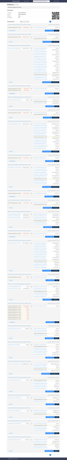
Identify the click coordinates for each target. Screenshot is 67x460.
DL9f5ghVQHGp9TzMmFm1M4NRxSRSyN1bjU (40, 364)
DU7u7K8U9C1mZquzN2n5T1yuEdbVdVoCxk (40, 61)
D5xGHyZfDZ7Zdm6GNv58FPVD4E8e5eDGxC (40, 330)
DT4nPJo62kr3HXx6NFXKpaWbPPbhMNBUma (40, 127)
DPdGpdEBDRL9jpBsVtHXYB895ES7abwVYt (40, 143)
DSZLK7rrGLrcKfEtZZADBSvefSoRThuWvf (40, 130)
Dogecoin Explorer (16, 1)
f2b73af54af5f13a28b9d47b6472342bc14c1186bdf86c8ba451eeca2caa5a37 (19, 377)
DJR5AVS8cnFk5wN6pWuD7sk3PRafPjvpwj (14, 217)
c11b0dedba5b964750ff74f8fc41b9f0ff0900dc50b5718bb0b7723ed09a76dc (19, 230)
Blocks (25, 1)
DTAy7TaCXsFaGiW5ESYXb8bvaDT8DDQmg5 (40, 170)
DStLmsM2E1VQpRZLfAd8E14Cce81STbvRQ (14, 328)
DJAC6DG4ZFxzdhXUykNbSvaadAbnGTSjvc (40, 222)
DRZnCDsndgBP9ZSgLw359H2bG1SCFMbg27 (40, 294)
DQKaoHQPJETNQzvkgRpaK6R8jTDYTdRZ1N (40, 182)
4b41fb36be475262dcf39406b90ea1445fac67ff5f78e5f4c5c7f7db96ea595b (19, 240)
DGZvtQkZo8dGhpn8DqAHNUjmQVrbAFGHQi (14, 214)
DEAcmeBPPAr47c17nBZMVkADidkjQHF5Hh (40, 51)
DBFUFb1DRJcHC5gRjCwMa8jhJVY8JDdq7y (40, 254)
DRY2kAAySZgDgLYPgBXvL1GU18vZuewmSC (40, 439)
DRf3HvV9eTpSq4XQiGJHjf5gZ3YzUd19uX (40, 64)
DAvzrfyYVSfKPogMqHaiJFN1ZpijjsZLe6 (40, 69)
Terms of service (15, 458)
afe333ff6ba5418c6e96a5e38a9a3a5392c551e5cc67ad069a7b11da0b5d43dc (19, 24)
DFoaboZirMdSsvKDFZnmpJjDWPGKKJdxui (40, 243)
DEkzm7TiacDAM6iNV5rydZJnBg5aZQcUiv (40, 59)
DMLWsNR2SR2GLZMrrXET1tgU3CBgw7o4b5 (40, 264)
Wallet (55, 1)
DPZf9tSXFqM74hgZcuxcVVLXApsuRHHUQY (40, 277)
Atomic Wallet (10, 458)
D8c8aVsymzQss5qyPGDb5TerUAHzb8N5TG (40, 233)
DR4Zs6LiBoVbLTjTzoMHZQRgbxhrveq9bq (14, 215)
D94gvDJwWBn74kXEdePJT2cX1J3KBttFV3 (40, 103)
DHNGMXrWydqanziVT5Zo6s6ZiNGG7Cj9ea (40, 256)
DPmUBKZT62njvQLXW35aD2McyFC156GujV (40, 138)
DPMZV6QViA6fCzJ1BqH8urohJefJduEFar (14, 243)
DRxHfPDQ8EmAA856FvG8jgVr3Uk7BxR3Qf (40, 135)
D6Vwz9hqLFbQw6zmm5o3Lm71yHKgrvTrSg (40, 441)
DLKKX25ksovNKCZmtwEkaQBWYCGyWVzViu (40, 335)
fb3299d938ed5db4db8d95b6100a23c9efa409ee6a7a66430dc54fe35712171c (19, 420)
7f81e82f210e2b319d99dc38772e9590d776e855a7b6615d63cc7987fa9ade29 (19, 325)
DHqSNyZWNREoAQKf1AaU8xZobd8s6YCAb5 (40, 75)
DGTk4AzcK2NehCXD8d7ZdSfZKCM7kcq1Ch (40, 352)
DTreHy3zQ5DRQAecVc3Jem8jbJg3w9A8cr (40, 267)
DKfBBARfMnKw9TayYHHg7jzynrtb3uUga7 (40, 401)
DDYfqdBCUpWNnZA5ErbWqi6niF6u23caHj (40, 412)
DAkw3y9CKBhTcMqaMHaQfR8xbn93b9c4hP (40, 175)
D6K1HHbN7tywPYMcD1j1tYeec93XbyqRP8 (40, 288)
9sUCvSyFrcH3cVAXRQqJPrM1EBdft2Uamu (40, 328)
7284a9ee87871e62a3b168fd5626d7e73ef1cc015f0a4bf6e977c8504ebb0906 (19, 361)
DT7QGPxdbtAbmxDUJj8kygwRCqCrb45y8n (40, 48)
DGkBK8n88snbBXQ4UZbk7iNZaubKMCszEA (40, 410)
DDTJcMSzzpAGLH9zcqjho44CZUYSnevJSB (40, 169)
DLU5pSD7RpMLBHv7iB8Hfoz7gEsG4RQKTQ (40, 251)
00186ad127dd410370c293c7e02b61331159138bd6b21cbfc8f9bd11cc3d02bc (19, 303)
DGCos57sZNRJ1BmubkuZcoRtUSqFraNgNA (40, 183)
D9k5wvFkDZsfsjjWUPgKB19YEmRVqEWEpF (14, 439)
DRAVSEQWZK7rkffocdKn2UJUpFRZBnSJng (40, 349)
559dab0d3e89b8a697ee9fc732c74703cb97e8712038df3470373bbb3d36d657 (19, 190)
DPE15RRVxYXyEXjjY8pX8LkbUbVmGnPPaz (14, 380)
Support (58, 1)
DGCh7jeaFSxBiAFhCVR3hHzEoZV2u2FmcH (40, 167)
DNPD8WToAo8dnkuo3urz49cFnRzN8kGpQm (40, 132)
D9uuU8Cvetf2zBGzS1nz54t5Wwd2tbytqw (40, 54)
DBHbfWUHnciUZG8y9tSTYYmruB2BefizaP (40, 365)
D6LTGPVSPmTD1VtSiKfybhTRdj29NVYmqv (14, 364)
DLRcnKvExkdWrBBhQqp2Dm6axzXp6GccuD (40, 67)
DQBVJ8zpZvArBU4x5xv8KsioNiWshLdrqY (40, 249)
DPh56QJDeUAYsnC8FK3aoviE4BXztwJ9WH (40, 180)
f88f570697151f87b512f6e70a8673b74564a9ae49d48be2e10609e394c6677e (19, 211)
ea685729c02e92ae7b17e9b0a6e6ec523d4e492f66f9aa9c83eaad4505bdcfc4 (19, 121)
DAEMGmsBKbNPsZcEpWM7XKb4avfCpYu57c (40, 370)
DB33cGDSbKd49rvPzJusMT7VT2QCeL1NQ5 (40, 286)
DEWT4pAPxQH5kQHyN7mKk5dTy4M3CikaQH (40, 146)
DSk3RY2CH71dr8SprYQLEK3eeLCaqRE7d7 (40, 177)
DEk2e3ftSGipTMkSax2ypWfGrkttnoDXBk (40, 430)
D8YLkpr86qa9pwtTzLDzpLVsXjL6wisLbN (40, 344)
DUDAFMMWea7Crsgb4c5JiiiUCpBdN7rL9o (40, 246)
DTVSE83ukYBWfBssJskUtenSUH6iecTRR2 (40, 140)
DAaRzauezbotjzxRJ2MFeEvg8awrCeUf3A (40, 215)
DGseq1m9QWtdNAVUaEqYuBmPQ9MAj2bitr (40, 193)
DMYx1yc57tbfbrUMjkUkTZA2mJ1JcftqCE (40, 381)
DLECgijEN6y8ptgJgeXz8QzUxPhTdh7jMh (40, 56)
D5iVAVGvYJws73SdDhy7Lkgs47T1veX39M (14, 288)
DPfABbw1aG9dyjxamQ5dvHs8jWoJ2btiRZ (40, 172)
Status (28, 1)
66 (57, 21)
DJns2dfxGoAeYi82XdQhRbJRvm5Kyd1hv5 (40, 53)
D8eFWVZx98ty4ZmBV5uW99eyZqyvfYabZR (40, 72)
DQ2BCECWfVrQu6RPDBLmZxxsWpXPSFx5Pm (41, 351)
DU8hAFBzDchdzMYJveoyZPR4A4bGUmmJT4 (41, 386)
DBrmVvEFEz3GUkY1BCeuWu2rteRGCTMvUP (40, 367)
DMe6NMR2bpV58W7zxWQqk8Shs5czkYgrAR (40, 383)
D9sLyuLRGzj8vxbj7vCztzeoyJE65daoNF (40, 257)
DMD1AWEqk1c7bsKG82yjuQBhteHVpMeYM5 (40, 214)
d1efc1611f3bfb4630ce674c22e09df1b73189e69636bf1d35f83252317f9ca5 (19, 200)
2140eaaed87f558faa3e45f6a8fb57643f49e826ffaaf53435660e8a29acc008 (19, 155)
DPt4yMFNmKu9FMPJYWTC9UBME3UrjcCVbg (14, 423)
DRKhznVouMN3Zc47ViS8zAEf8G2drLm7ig (40, 217)
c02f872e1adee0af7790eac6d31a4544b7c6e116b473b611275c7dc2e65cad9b (19, 34)
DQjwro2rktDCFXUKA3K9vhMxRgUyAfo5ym (14, 410)
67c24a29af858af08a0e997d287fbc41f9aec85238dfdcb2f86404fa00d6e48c (19, 45)
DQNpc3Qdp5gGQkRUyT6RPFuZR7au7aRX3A (40, 125)
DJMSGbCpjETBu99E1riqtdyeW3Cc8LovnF (40, 148)
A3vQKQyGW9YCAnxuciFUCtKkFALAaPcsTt (40, 296)
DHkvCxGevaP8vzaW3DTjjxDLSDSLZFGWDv (40, 354)
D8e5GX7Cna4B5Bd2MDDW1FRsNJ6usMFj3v (40, 66)
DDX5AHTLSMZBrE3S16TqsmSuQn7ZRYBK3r (15, 167)
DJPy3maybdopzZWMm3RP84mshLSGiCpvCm (41, 293)
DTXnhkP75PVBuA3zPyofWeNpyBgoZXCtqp (40, 112)
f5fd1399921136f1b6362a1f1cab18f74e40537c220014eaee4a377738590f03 (19, 274)
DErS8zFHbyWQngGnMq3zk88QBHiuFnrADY (40, 244)
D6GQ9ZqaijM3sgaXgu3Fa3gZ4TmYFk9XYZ (40, 77)
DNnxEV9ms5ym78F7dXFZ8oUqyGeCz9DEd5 (40, 27)
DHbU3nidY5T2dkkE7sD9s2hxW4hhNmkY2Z (14, 48)
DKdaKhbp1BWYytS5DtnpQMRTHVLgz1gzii (40, 446)
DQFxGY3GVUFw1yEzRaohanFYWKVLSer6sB (40, 259)
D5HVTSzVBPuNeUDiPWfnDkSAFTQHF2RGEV (40, 428)
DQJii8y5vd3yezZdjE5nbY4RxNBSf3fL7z (40, 133)
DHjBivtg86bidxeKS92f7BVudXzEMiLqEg (14, 344)
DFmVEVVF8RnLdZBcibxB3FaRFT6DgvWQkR (40, 262)
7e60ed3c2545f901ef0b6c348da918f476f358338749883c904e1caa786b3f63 (19, 164)
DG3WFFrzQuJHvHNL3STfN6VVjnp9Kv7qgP (40, 388)
